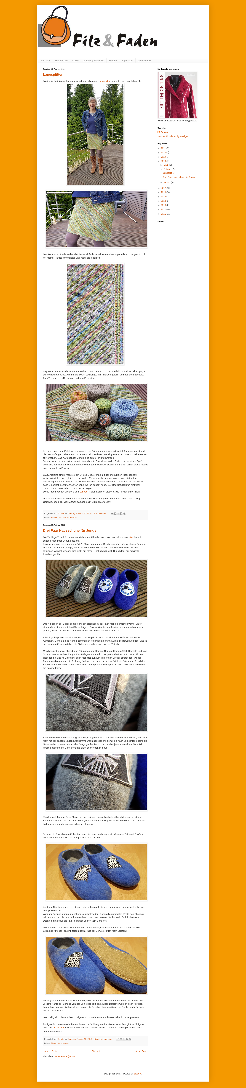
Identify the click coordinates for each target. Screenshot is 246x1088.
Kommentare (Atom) (65, 1056)
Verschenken (63, 1043)
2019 (163, 157)
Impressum (127, 60)
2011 (163, 214)
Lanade (84, 491)
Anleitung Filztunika (93, 60)
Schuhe (113, 60)
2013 (163, 205)
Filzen (53, 1043)
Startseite (45, 60)
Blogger (137, 1073)
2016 (163, 192)
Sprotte (164, 132)
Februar (167, 169)
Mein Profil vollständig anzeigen (173, 136)
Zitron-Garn (72, 518)
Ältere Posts (141, 1051)
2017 (163, 188)
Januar (167, 182)
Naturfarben (61, 60)
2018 (163, 161)
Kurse (75, 60)
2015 (163, 196)
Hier (131, 537)
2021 (163, 148)
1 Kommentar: (100, 513)
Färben (54, 518)
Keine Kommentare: (103, 1039)
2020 (163, 152)
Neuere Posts (50, 1051)
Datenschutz (144, 60)
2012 (163, 209)
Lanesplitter (53, 74)
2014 (163, 201)
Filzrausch (58, 1027)
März (166, 165)
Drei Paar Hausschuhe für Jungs (69, 530)
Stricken (62, 518)
